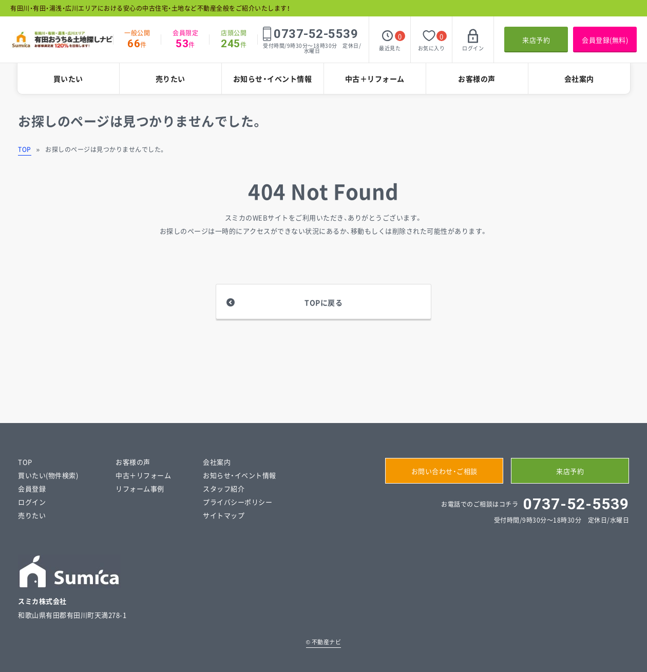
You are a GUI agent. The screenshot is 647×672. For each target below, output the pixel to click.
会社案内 (579, 78)
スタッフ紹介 (223, 488)
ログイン (32, 502)
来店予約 (536, 40)
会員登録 (32, 488)
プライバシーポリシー (237, 502)
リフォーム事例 (140, 488)
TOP (24, 149)
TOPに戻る (323, 302)
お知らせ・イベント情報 (272, 78)
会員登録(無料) (605, 40)
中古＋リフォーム (375, 78)
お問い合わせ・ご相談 (444, 471)
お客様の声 (477, 78)
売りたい (170, 78)
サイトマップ (223, 515)
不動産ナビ (323, 642)
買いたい (68, 78)
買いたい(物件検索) (48, 475)
